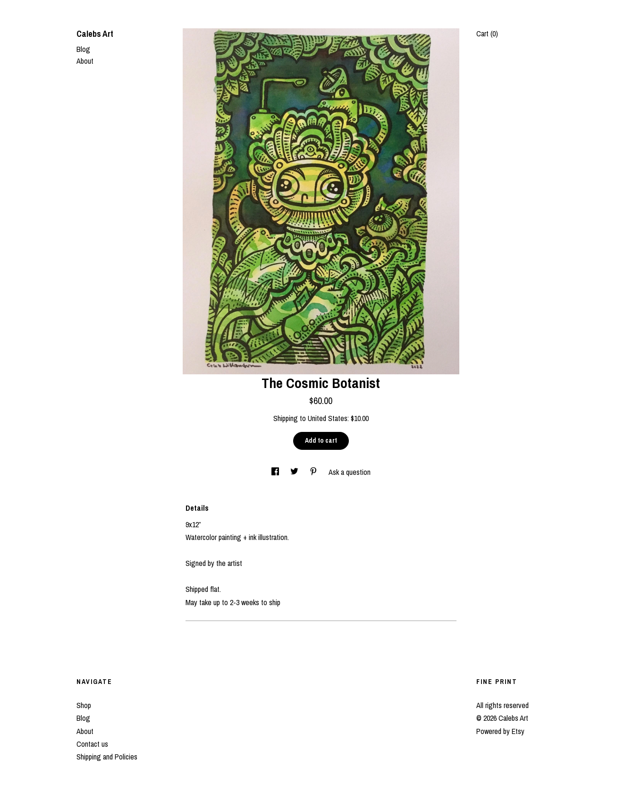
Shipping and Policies (106, 756)
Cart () (487, 33)
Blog (83, 49)
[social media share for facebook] (276, 472)
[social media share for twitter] (295, 472)
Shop (83, 705)
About (84, 61)
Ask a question (350, 472)
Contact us (92, 744)
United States (327, 418)
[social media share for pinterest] (314, 472)
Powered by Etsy (500, 731)
